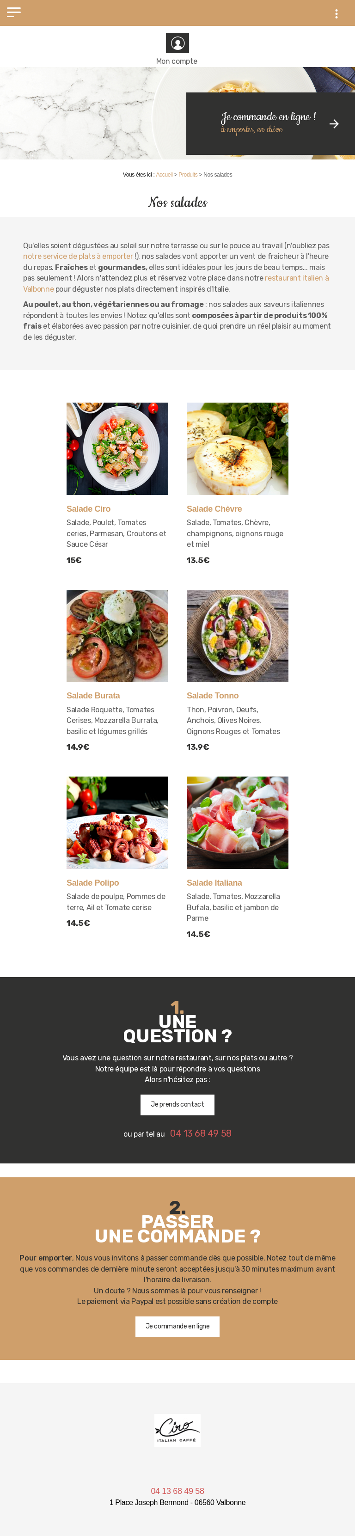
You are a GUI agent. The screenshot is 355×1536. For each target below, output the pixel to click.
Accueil (164, 174)
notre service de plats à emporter (78, 256)
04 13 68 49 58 (177, 1491)
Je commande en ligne (178, 1326)
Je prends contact (177, 1104)
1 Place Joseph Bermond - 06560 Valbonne (178, 1502)
